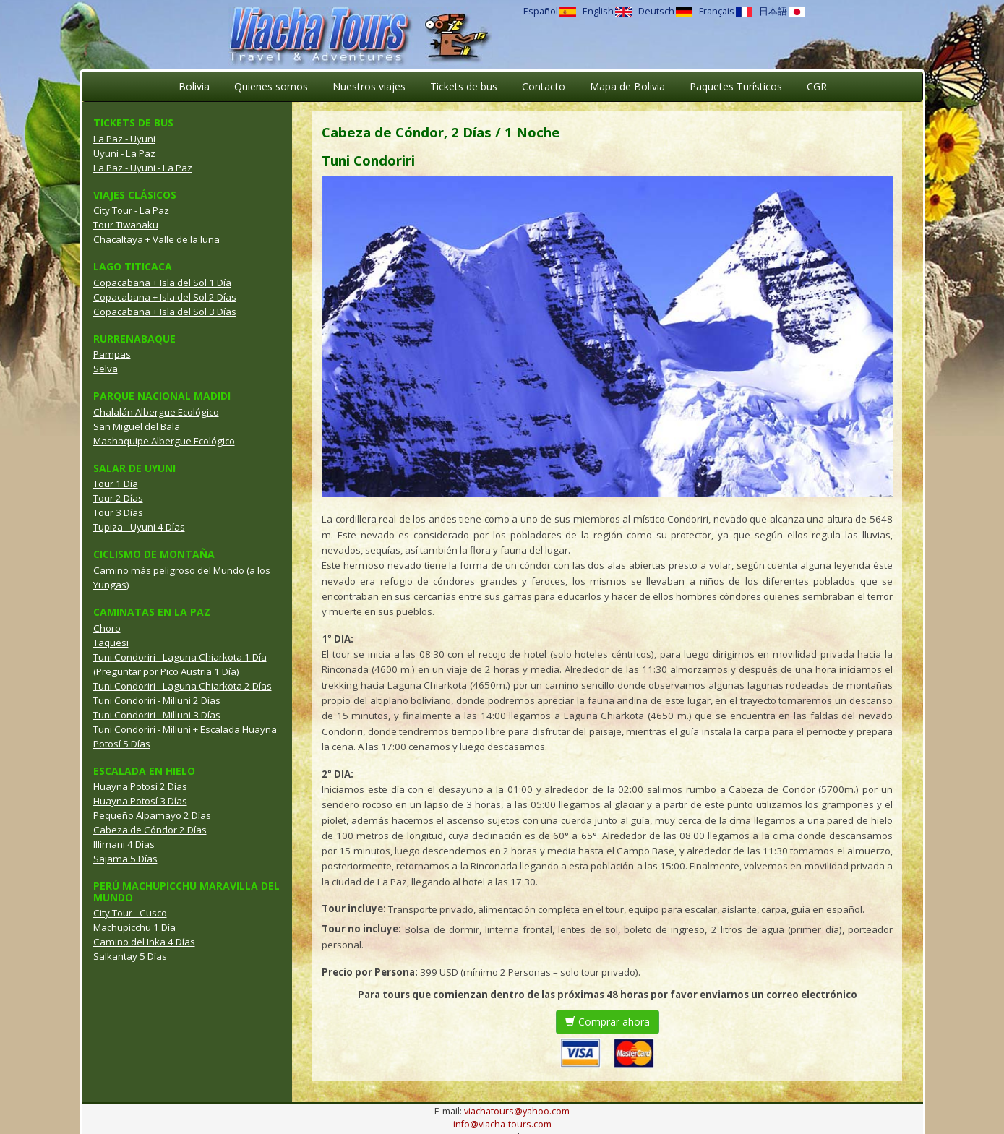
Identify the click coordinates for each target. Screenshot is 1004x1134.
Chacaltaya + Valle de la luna (156, 239)
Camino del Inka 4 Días (144, 941)
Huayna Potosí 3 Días (140, 800)
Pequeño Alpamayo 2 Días (152, 815)
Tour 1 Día (115, 483)
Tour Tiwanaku (125, 224)
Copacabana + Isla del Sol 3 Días (164, 311)
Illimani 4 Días (124, 844)
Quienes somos (271, 86)
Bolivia (194, 86)
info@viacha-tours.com (502, 1124)
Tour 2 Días (118, 497)
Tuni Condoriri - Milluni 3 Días (156, 714)
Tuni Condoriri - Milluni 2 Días (156, 700)
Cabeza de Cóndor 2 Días (150, 829)
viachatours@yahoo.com (517, 1111)
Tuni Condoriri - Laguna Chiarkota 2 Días (182, 685)
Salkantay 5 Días (130, 956)
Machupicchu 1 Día (134, 927)
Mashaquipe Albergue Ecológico (164, 440)
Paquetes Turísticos (736, 86)
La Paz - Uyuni (124, 138)
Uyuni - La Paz (124, 153)
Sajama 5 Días (125, 858)
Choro (107, 628)
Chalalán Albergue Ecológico (156, 411)
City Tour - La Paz (131, 210)
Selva (105, 368)
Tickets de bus (463, 86)
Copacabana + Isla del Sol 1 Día (162, 282)
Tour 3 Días (118, 512)
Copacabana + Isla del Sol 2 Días (164, 297)
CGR (817, 86)
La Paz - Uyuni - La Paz (142, 167)
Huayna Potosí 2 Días (140, 786)
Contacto (543, 86)
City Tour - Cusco (130, 912)
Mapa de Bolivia (627, 86)
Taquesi (111, 642)
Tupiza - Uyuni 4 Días (139, 526)
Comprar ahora (607, 1021)
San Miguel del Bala (136, 426)
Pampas (112, 354)
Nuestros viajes (369, 86)
